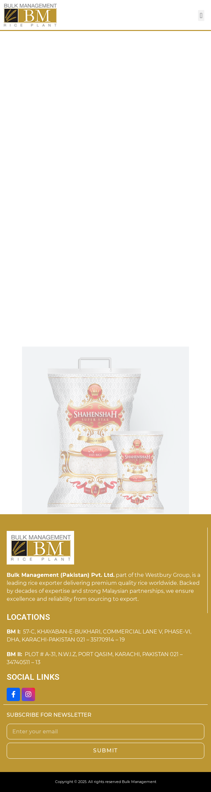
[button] (201, 15)
